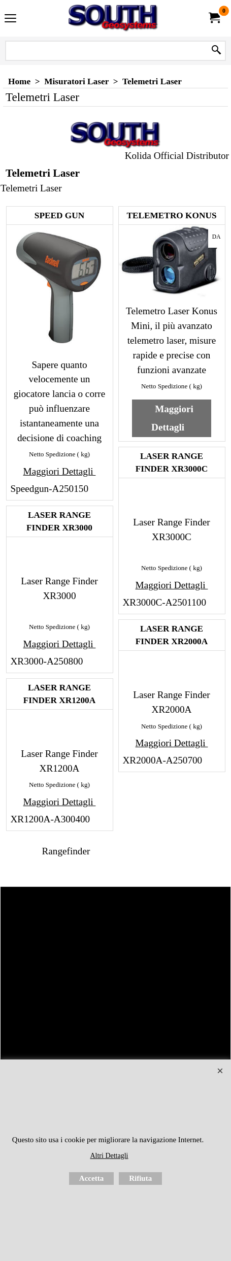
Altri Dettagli (109, 1155)
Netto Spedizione (52, 454)
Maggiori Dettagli (59, 471)
